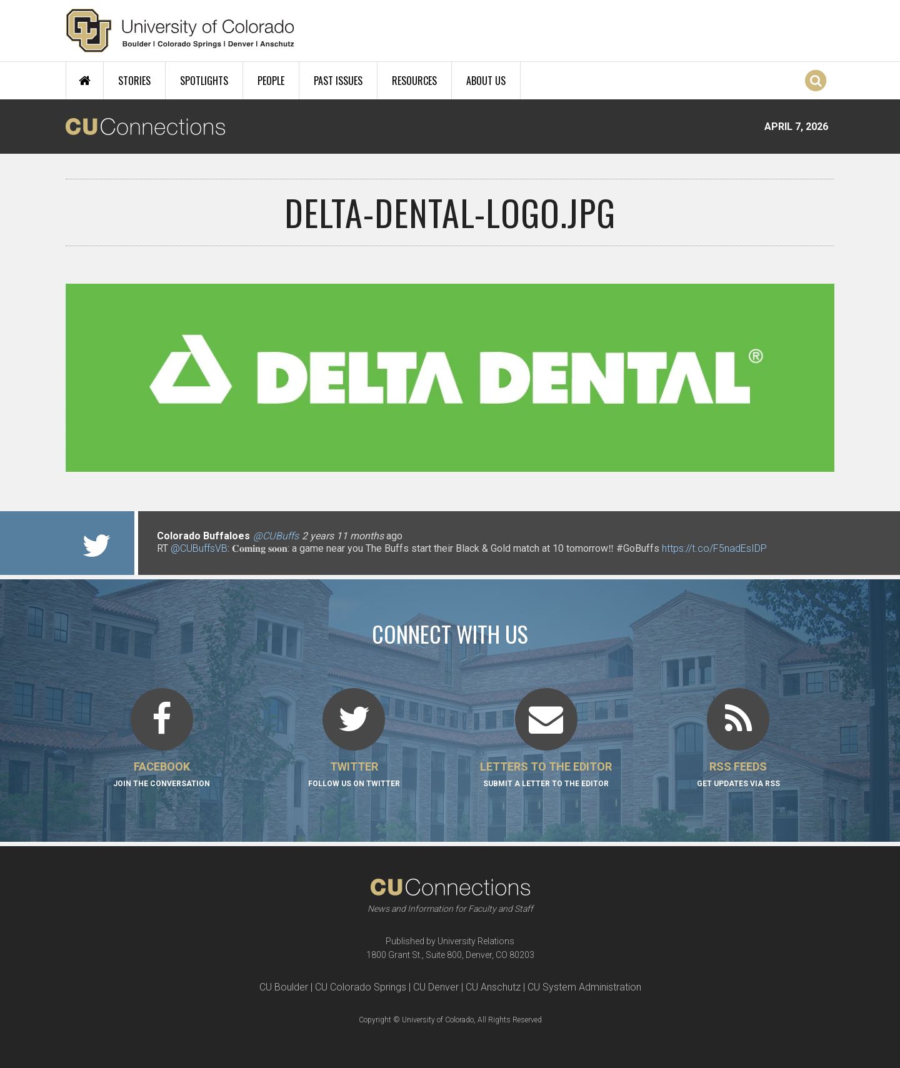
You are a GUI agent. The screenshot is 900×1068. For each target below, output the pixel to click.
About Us (486, 80)
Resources (414, 80)
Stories (134, 80)
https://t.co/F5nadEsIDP (714, 548)
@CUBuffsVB (199, 548)
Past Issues (338, 80)
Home (84, 80)
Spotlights (204, 80)
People (271, 80)
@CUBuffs (276, 536)
